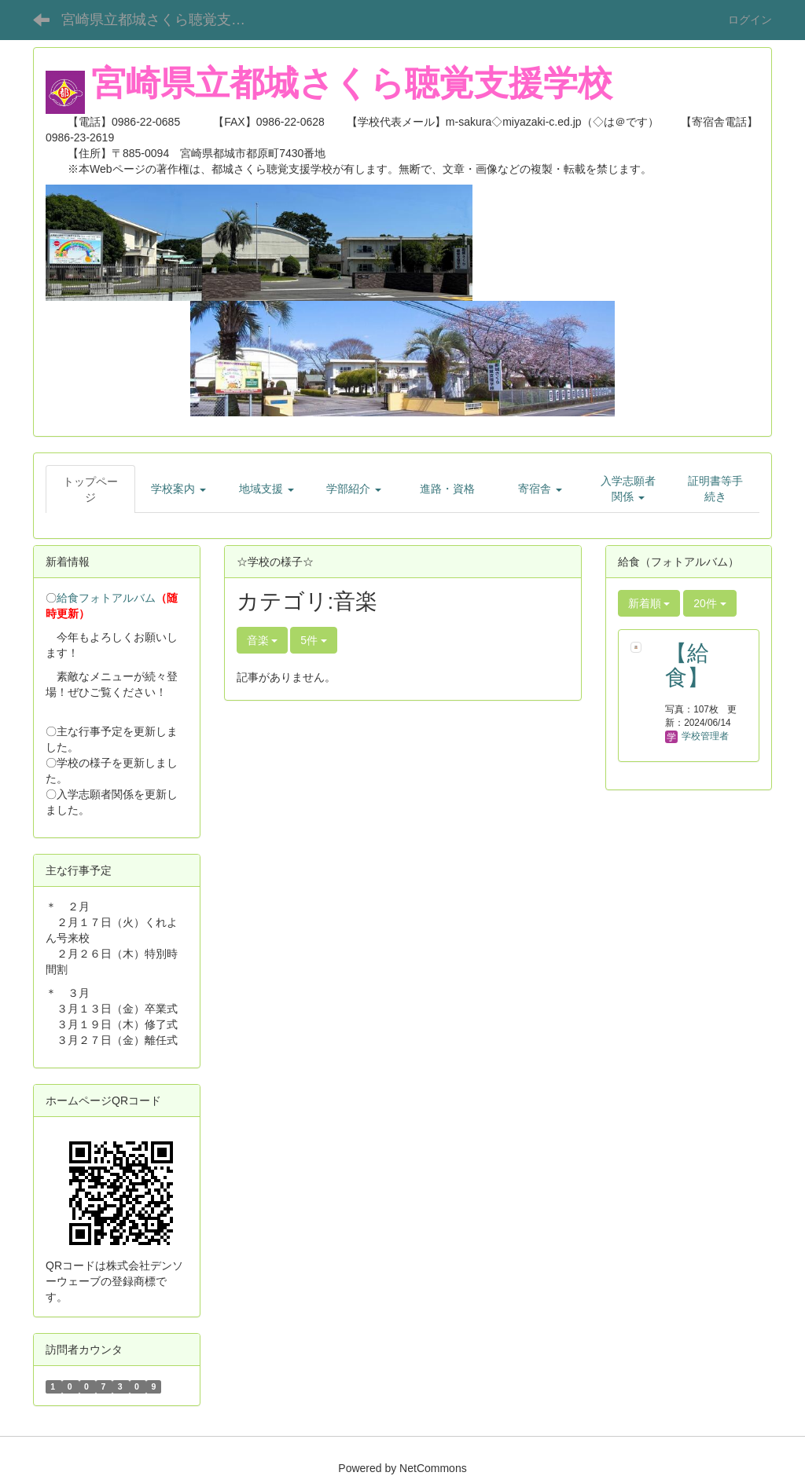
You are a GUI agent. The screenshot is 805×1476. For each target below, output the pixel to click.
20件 (709, 603)
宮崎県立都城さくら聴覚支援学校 (165, 19)
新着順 (649, 603)
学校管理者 (697, 736)
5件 (313, 640)
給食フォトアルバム (106, 597)
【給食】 (687, 665)
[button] (179, 488)
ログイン (750, 19)
